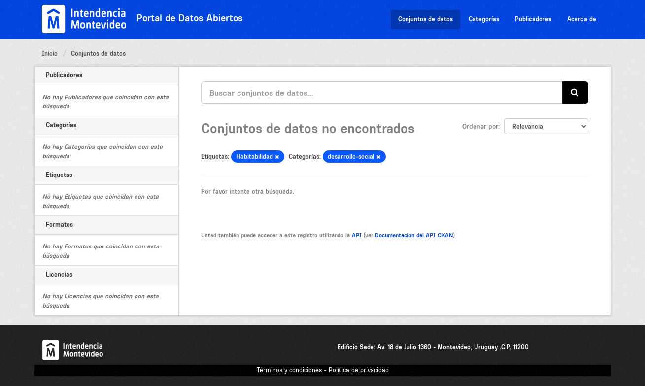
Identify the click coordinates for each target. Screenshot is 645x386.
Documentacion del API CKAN (414, 235)
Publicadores (533, 19)
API (357, 235)
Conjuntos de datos (425, 19)
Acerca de (581, 19)
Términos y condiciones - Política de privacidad (323, 370)
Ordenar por (480, 126)
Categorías (484, 19)
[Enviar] (575, 92)
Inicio (50, 53)
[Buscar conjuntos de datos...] (382, 92)
